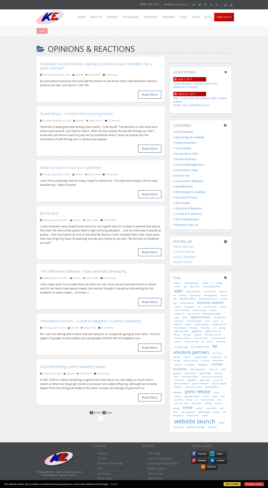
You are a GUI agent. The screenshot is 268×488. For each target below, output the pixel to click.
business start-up (187, 303)
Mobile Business (185, 159)
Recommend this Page (110, 463)
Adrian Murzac (183, 246)
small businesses (207, 400)
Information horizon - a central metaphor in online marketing (90, 320)
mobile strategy (205, 373)
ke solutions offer (200, 346)
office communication (190, 377)
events (215, 321)
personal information (200, 383)
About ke (96, 17)
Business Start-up (186, 225)
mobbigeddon (203, 365)
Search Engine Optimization (163, 463)
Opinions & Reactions (189, 208)
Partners (169, 17)
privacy (216, 392)
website (205, 415)
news (176, 377)
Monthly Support (157, 468)
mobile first (213, 369)
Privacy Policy (105, 478)
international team (218, 338)
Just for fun (182, 175)
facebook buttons (219, 324)
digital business (201, 317)
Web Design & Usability (190, 192)
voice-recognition (188, 412)
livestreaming (215, 357)
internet (177, 341)
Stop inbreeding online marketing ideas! (73, 366)
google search (197, 331)
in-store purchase (200, 338)
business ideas (188, 298)
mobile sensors (190, 373)
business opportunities (208, 299)
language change (200, 357)
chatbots (177, 307)
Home (81, 17)
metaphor (178, 365)
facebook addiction (202, 324)
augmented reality (193, 291)
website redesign (196, 427)
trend (187, 407)
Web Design (154, 453)
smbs (219, 400)
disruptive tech (220, 317)
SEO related (182, 203)
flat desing (194, 328)
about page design (191, 283)
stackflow (208, 403)
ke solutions (220, 341)
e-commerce (178, 321)
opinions (192, 380)
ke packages (131, 17)
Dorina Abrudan (184, 257)
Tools (196, 17)
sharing (189, 400)
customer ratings (199, 310)
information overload (182, 338)
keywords (187, 357)
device (185, 317)
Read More (150, 94)
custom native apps (181, 310)
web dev (216, 412)
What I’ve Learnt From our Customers (71, 167)
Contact (102, 458)
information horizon (213, 334)
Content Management (189, 164)
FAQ (100, 468)
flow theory (205, 328)
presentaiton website (193, 387)
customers (213, 310)
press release (197, 391)
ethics (207, 321)
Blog (208, 17)
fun (214, 328)
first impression (180, 328)
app (185, 286)
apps (178, 290)
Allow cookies (232, 484)
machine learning (191, 360)
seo (223, 396)
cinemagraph (189, 307)
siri (196, 400)
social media (196, 403)
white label (212, 427)
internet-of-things (191, 341)
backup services (210, 291)
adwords (205, 283)
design (176, 317)
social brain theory (181, 403)
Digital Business (185, 143)
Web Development (187, 219)
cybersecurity (179, 313)
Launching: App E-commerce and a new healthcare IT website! (195, 85)
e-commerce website (194, 321)
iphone (209, 341)
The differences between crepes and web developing (83, 271)
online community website (212, 377)
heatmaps (187, 334)
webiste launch (193, 415)
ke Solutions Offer (186, 154)
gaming (222, 328)
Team (183, 17)
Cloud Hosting (155, 473)
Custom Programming (160, 458)
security (206, 396)
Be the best (49, 213)
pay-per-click (218, 380)
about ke (177, 283)
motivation (218, 373)
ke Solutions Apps (186, 170)
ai (212, 283)
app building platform (212, 286)
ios (203, 341)
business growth (210, 295)
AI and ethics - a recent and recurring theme (76, 113)
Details (114, 484)
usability (199, 408)
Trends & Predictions (188, 214)
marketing (205, 360)
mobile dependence (197, 369)
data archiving (193, 313)
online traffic (179, 380)
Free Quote (224, 17)
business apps (195, 295)
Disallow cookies (254, 484)
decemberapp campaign (211, 313)
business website (210, 302)
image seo (197, 334)
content (223, 307)
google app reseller (181, 331)
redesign (177, 396)
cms (199, 307)
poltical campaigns (219, 383)
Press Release (184, 132)
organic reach (205, 380)
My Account (104, 473)
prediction (178, 387)
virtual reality (211, 408)
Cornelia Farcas (184, 252)
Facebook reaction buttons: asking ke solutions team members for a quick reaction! (96, 65)
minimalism (190, 365)
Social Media (183, 148)
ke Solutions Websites (189, 181)
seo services (178, 400)
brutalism (183, 295)
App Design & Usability (189, 137)
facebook (188, 324)
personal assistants (181, 383)
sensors (215, 396)
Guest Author (182, 262)
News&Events (184, 186)
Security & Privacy (186, 197)
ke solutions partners (195, 349)
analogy (219, 283)
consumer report (210, 307)
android (177, 286)
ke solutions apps (181, 347)
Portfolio (150, 17)
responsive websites (191, 396)
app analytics (195, 286)
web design (204, 411)
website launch (194, 421)
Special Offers (155, 478)
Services (112, 17)
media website (218, 360)
